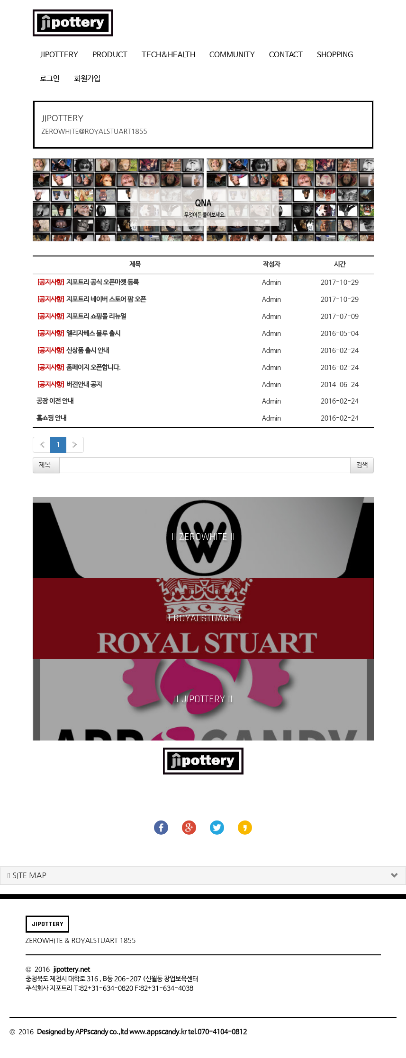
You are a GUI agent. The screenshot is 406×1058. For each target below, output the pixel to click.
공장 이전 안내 (54, 401)
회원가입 (87, 78)
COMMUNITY (232, 55)
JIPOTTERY (59, 55)
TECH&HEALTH (168, 55)
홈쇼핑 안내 (51, 418)
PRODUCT (109, 55)
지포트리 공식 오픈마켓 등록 (87, 282)
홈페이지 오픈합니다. (78, 367)
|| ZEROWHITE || (203, 537)
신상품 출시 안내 (72, 350)
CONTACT (286, 55)
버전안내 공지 (69, 384)
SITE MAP (27, 876)
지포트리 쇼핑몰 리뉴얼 (81, 316)
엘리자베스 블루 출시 (78, 333)
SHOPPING (335, 55)
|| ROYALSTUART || (203, 618)
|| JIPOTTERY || (203, 699)
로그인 (50, 78)
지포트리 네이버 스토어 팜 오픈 (91, 299)
